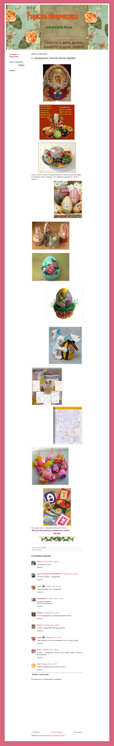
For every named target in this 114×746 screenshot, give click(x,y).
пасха (39, 549)
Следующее (36, 732)
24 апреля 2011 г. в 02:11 (51, 613)
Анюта (39, 561)
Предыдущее (78, 732)
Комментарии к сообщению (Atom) (53, 735)
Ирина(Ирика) (41, 598)
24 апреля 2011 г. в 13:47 (49, 664)
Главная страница (57, 732)
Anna (38, 664)
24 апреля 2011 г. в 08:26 (50, 650)
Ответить (40, 567)
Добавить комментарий (40, 674)
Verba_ (39, 650)
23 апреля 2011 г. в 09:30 (50, 561)
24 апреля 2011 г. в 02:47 (53, 637)
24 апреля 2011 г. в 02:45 (51, 625)
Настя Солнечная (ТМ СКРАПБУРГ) (49, 574)
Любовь (40, 613)
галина (39, 586)
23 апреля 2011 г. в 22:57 (53, 586)
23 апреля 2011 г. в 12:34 (70, 574)
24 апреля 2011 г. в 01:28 (55, 598)
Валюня (39, 625)
